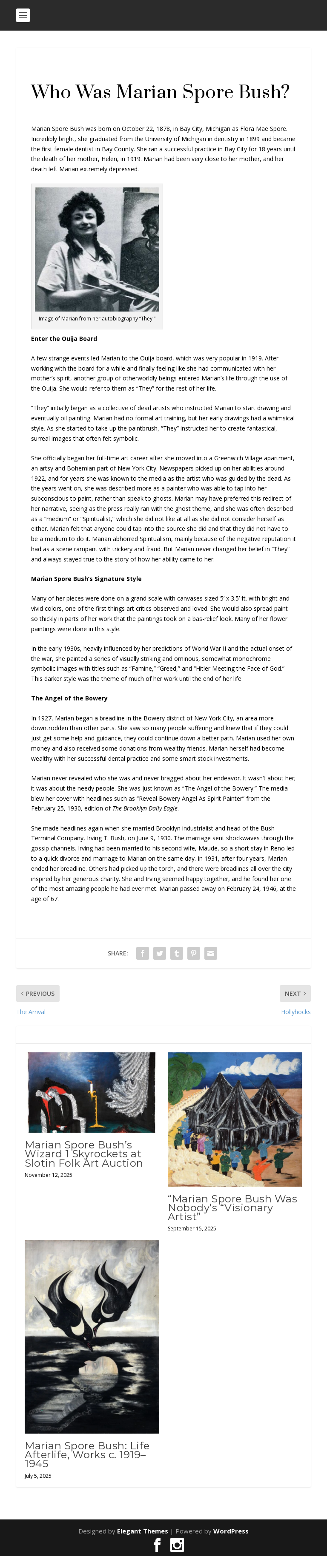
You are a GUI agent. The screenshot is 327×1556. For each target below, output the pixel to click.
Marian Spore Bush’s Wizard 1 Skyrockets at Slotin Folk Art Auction (84, 1154)
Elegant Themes (142, 1531)
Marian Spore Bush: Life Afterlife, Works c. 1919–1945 (87, 1455)
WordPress (231, 1531)
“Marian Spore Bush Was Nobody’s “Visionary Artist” (232, 1208)
